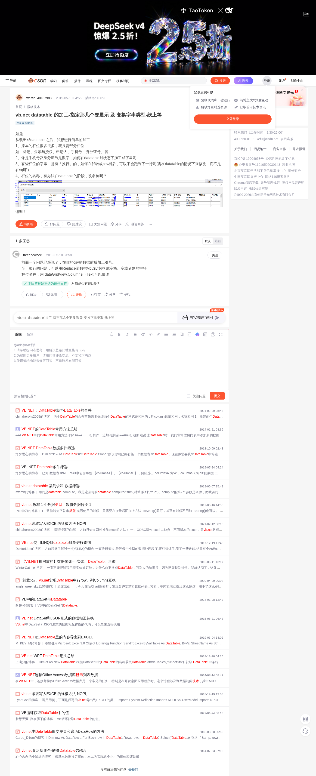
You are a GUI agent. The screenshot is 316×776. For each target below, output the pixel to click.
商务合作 (279, 149)
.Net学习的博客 (26, 511)
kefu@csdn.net (267, 139)
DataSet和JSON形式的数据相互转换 (58, 618)
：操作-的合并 (57, 410)
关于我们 (240, 149)
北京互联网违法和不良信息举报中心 (260, 170)
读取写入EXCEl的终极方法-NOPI (54, 524)
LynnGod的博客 (26, 700)
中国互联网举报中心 (248, 177)
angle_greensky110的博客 (34, 586)
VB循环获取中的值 (45, 713)
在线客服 (287, 139)
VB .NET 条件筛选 (45, 467)
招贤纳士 (260, 149)
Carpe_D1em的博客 (29, 737)
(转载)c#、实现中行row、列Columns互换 (69, 580)
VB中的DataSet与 (44, 599)
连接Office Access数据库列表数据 (60, 675)
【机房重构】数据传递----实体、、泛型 (69, 562)
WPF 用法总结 (48, 656)
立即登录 (232, 119)
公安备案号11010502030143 (259, 164)
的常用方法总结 (49, 429)
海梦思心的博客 (26, 454)
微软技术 (33, 107)
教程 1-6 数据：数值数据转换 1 (56, 505)
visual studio (25, 123)
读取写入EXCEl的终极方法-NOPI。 (56, 694)
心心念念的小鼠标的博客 (33, 756)
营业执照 (288, 164)
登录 (267, 81)
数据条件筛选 (48, 448)
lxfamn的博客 (25, 492)
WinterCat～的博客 (29, 568)
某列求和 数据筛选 (51, 486)
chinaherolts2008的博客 (32, 416)
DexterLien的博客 (28, 549)
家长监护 (294, 170)
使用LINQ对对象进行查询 (56, 543)
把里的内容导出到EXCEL (57, 637)
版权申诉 (240, 189)
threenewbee (32, 255)
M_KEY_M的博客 (28, 643)
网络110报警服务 (277, 177)
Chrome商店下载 (246, 183)
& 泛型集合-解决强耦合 (54, 750)
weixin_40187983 (39, 98)
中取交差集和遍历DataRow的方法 (63, 731)
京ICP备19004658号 (249, 158)
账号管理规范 (270, 183)
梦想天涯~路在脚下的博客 (34, 719)
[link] (18, 107)
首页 (18, 107)
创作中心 (297, 81)
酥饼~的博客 (24, 605)
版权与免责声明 (293, 183)
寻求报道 (298, 149)
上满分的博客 (25, 662)
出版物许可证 (258, 189)
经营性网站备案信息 (280, 158)
